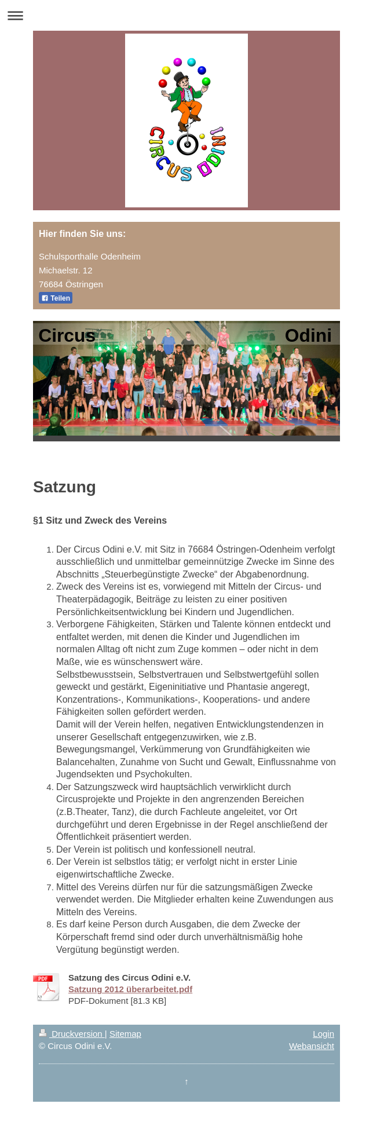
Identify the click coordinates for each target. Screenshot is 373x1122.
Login (323, 1034)
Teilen (55, 298)
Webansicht (311, 1046)
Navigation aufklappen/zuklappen (186, 15)
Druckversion (72, 1034)
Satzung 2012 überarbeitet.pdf (130, 989)
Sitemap (125, 1034)
